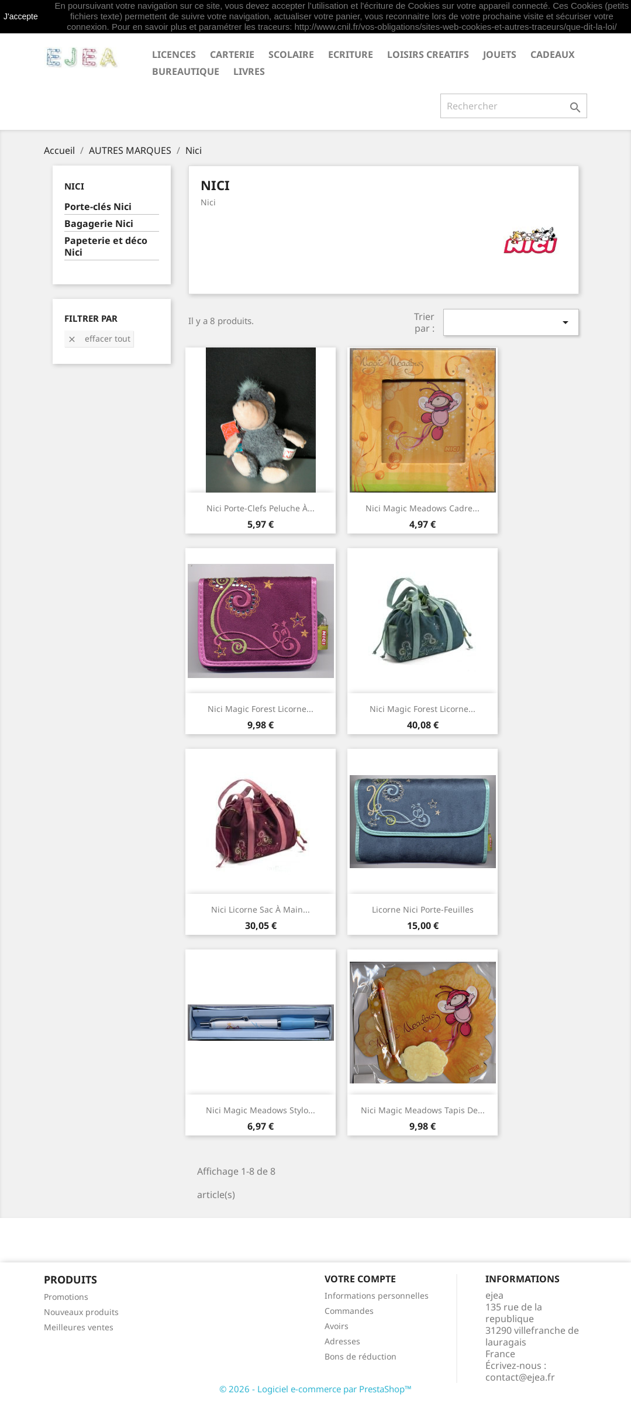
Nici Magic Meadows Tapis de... (423, 1110)
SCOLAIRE (291, 54)
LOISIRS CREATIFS (428, 54)
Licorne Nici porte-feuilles (423, 909)
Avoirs (337, 1325)
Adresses (342, 1341)
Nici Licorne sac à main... (260, 909)
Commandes (349, 1310)
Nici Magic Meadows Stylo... (260, 1110)
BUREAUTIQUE (185, 71)
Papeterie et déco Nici (105, 247)
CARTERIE (232, 54)
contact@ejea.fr (520, 1377)
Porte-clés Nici (98, 207)
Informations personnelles (377, 1295)
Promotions (66, 1296)
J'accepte (21, 16)
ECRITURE (350, 54)
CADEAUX (552, 54)
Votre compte (360, 1278)
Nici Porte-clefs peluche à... (260, 508)
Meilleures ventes (78, 1327)
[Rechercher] (513, 106)
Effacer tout (98, 338)
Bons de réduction (360, 1356)
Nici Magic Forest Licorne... (260, 708)
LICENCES (174, 54)
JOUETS (499, 54)
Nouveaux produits (81, 1311)
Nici (74, 186)
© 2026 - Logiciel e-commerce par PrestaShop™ (315, 1389)
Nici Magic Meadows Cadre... (423, 508)
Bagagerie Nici (98, 224)
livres (249, 71)
